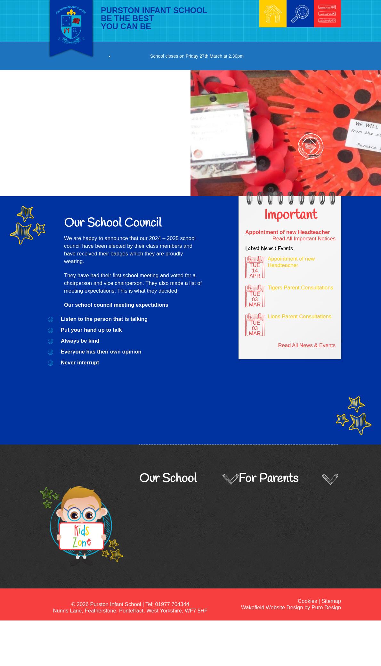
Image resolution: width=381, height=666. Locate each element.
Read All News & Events (307, 345)
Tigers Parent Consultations (300, 288)
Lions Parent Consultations (299, 316)
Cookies (307, 601)
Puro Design (326, 607)
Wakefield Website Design (272, 607)
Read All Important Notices (304, 239)
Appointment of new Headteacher (287, 232)
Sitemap (331, 601)
